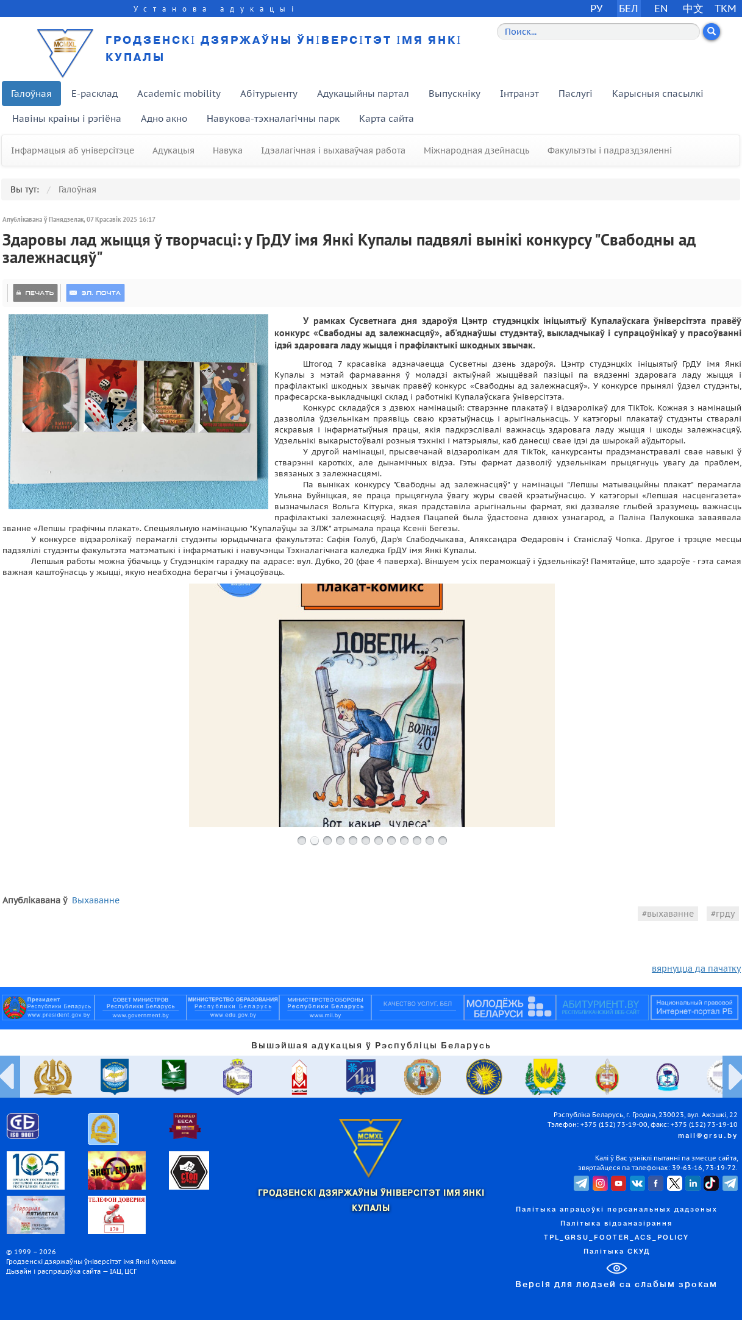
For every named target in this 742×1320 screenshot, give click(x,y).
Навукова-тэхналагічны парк (273, 118)
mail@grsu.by (708, 1136)
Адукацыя (173, 150)
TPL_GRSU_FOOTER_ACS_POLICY (616, 1238)
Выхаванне (96, 900)
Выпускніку (454, 93)
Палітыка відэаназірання (616, 1224)
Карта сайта (386, 118)
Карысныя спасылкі (658, 93)
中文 (693, 8)
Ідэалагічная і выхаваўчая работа (333, 150)
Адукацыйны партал (363, 93)
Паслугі (575, 93)
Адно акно (164, 118)
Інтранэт (519, 93)
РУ (596, 8)
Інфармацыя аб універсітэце (72, 150)
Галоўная (31, 93)
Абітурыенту (269, 93)
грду (725, 913)
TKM (726, 8)
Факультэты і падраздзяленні (610, 150)
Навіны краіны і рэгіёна (66, 118)
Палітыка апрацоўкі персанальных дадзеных (617, 1210)
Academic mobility (179, 93)
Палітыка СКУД (616, 1252)
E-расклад (94, 93)
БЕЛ (628, 8)
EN (661, 8)
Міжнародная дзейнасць (476, 150)
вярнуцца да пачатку (696, 968)
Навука (228, 150)
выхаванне (670, 913)
